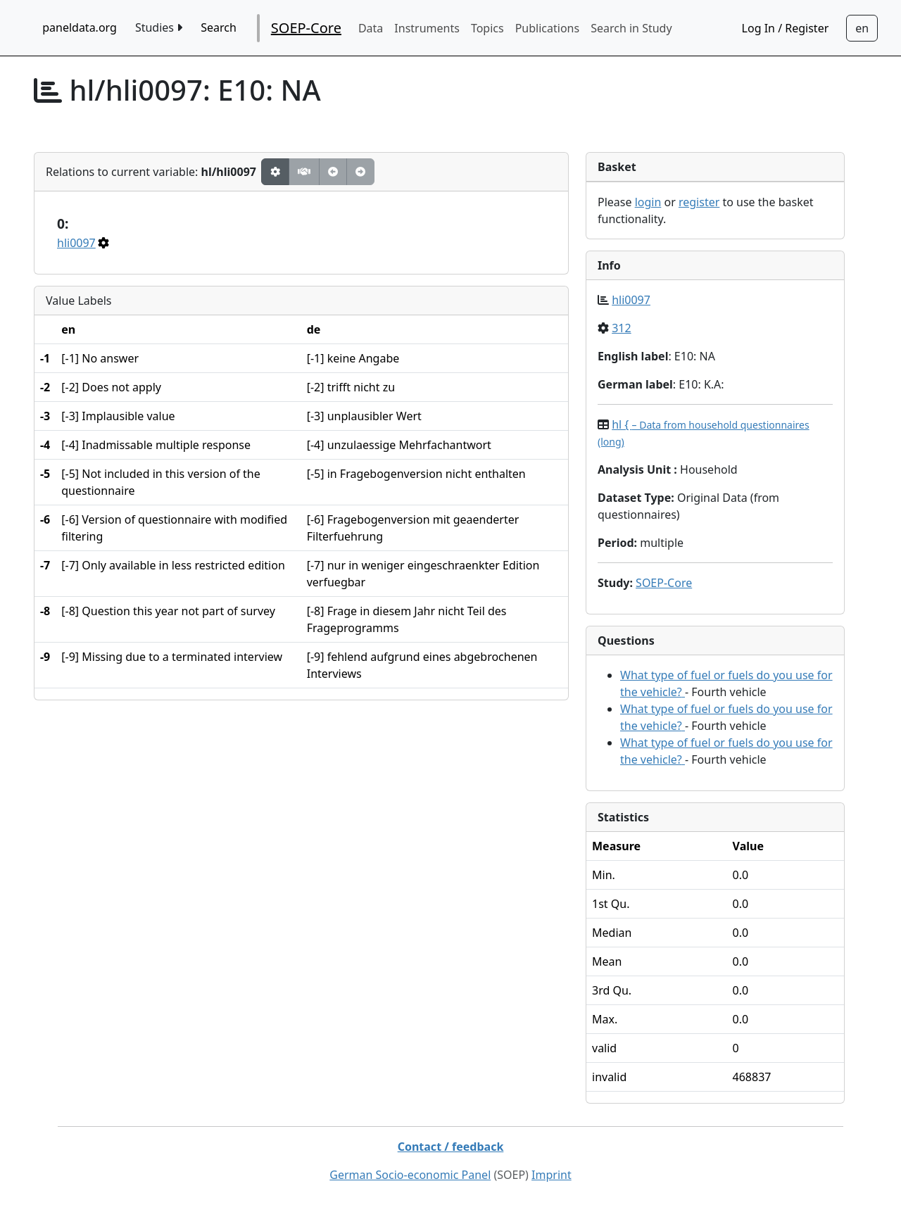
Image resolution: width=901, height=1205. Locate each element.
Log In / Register (785, 28)
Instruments (427, 28)
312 (621, 328)
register (699, 202)
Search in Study (631, 28)
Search (219, 27)
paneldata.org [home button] (79, 27)
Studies (158, 27)
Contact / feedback (451, 1146)
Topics (487, 28)
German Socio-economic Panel (410, 1174)
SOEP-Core (306, 27)
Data (370, 28)
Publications (547, 28)
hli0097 (76, 243)
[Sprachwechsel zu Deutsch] (862, 28)
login (648, 202)
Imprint (551, 1174)
